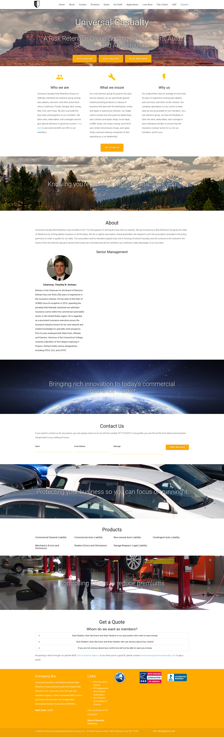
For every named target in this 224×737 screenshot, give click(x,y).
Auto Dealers (85, 58)
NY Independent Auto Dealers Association (100, 691)
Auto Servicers (138, 58)
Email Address (79, 446)
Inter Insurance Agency (88, 655)
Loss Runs (147, 4)
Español (184, 4)
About (72, 4)
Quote (106, 4)
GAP (174, 4)
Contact (82, 4)
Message (117, 446)
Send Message (177, 447)
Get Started (112, 147)
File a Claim (162, 4)
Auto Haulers (111, 58)
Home (62, 4)
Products (95, 4)
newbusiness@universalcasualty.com (158, 655)
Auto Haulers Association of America (100, 701)
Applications (132, 4)
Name (37, 446)
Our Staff (118, 4)
